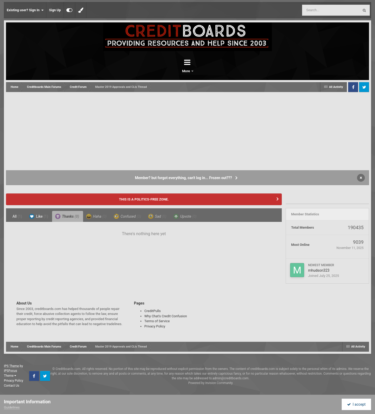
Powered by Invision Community (210, 383)
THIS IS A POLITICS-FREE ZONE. (144, 199)
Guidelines (12, 407)
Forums (173, 71)
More (201, 71)
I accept (356, 404)
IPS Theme (11, 366)
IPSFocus (10, 371)
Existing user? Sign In (25, 10)
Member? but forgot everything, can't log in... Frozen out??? (183, 178)
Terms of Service (157, 321)
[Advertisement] (187, 131)
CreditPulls (152, 311)
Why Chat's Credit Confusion (165, 316)
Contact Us (11, 385)
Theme (10, 376)
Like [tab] (38, 216)
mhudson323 (318, 270)
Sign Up (55, 10)
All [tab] (17, 216)
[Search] (317, 10)
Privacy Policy (154, 326)
